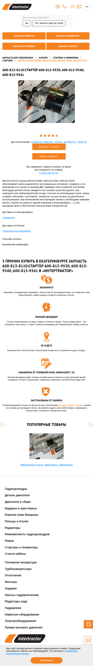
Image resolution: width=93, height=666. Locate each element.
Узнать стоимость (49, 156)
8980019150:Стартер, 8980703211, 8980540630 (46, 464)
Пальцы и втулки (16, 521)
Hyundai (79, 405)
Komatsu (62, 405)
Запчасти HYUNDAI (24, 46)
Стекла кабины (15, 553)
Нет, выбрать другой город (49, 23)
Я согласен (46, 660)
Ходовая (11, 588)
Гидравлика (13, 608)
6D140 (58, 142)
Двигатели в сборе (18, 501)
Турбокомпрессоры (18, 569)
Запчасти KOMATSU (68, 36)
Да (26, 23)
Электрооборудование (20, 621)
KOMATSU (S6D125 (42, 142)
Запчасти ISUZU (68, 46)
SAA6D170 (70, 142)
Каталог (43, 57)
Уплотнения (13, 575)
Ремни (9, 540)
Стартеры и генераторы (21, 547)
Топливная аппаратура (21, 562)
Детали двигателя (17, 495)
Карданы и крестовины (21, 508)
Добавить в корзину (49, 146)
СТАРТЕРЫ (7, 60)
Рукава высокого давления (23, 627)
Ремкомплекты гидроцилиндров (27, 534)
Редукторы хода (16, 601)
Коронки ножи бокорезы (21, 514)
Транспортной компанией (16, 231)
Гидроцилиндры (16, 488)
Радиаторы (12, 527)
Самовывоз (8, 217)
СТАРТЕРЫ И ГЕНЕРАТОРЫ (65, 57)
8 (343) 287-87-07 (48, 173)
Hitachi (70, 405)
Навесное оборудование (22, 614)
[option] (46, 101)
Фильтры (11, 582)
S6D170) (82, 142)
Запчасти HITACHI (24, 36)
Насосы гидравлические (22, 595)
